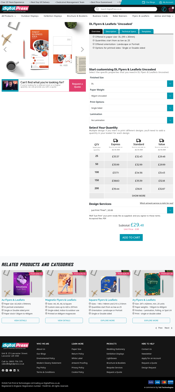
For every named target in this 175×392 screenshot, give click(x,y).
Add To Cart (131, 237)
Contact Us (147, 349)
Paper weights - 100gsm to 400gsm (151, 307)
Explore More (108, 320)
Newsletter (147, 353)
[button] (9, 16)
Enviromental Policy (46, 358)
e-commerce (149, 387)
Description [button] (111, 31)
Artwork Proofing (80, 363)
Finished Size (97, 77)
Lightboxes (112, 358)
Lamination (96, 114)
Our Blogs (41, 353)
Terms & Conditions (46, 372)
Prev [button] (158, 328)
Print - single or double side (147, 313)
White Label (77, 358)
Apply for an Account (151, 358)
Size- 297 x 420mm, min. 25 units (149, 303)
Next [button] (169, 328)
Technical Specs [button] (129, 31)
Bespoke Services (114, 367)
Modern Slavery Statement (49, 363)
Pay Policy (41, 367)
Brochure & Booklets (116, 363)
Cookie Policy (78, 372)
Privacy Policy (78, 367)
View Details (20, 320)
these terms (154, 216)
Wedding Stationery (116, 349)
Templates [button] (146, 31)
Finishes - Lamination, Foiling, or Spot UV (153, 310)
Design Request (149, 367)
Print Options (97, 101)
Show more (138, 195)
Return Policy (78, 353)
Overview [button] (96, 31)
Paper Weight (97, 89)
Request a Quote (77, 85)
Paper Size (76, 349)
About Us (41, 349)
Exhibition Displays (115, 353)
